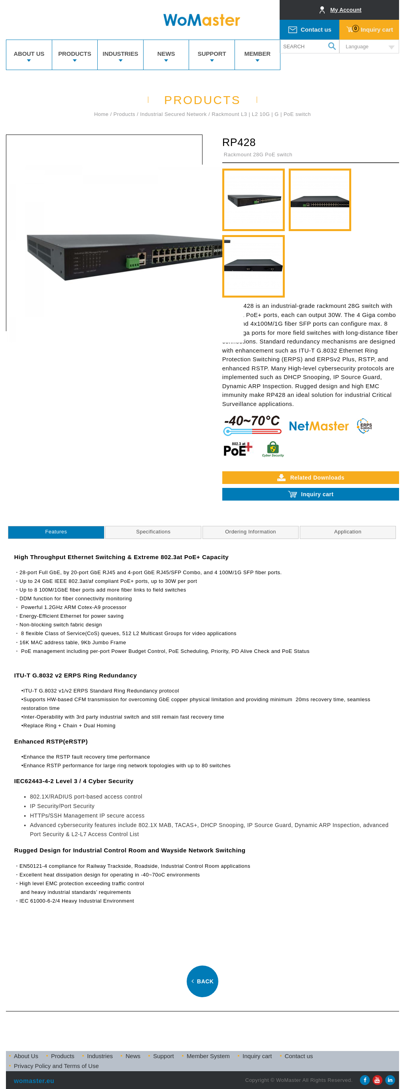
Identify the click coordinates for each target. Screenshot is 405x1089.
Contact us (316, 29)
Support (163, 1056)
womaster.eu (34, 1081)
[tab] (56, 532)
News (132, 1056)
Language (357, 46)
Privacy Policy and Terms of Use (56, 1065)
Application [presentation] (347, 532)
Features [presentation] (56, 532)
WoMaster (202, 20)
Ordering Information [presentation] (250, 532)
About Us (26, 1056)
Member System (208, 1056)
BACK (202, 981)
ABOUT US (29, 53)
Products (62, 1056)
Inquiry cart (372, 29)
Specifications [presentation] (153, 532)
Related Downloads (310, 477)
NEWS (166, 53)
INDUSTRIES (120, 53)
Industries (100, 1056)
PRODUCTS (74, 53)
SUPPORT (212, 53)
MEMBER (257, 53)
